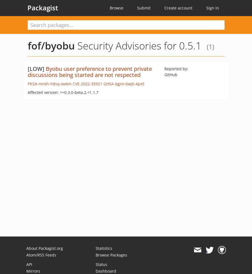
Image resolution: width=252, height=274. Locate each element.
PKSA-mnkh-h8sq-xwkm (50, 83)
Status (101, 264)
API (29, 264)
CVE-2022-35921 (87, 83)
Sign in (212, 8)
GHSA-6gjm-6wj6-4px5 (123, 83)
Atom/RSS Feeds (41, 255)
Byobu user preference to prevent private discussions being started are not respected (90, 72)
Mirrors (33, 271)
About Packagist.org (44, 248)
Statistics (104, 248)
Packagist (42, 7)
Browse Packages (111, 255)
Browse (116, 8)
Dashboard (106, 271)
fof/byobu (51, 46)
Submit (144, 8)
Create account (178, 8)
